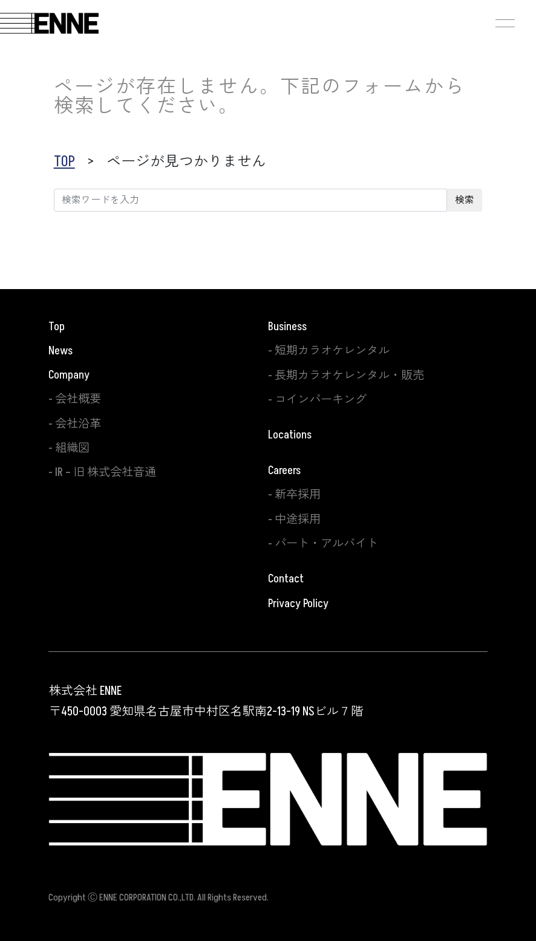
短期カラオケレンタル (332, 351)
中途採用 (298, 519)
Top (56, 326)
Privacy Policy (298, 603)
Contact (286, 579)
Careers (284, 470)
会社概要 (78, 399)
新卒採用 (298, 495)
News (60, 351)
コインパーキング (321, 400)
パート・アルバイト (326, 544)
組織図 (72, 448)
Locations (290, 435)
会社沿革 (78, 424)
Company (69, 375)
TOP (64, 162)
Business (287, 326)
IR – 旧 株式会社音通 (105, 472)
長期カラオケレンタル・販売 (349, 375)
